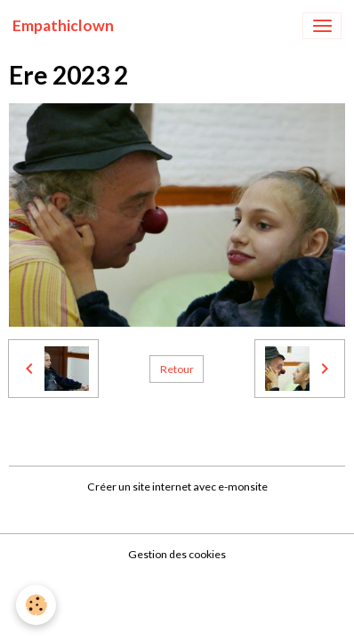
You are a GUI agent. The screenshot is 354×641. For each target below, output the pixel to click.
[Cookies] (36, 605)
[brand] (63, 25)
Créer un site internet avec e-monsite (177, 486)
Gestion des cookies (177, 554)
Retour (177, 369)
